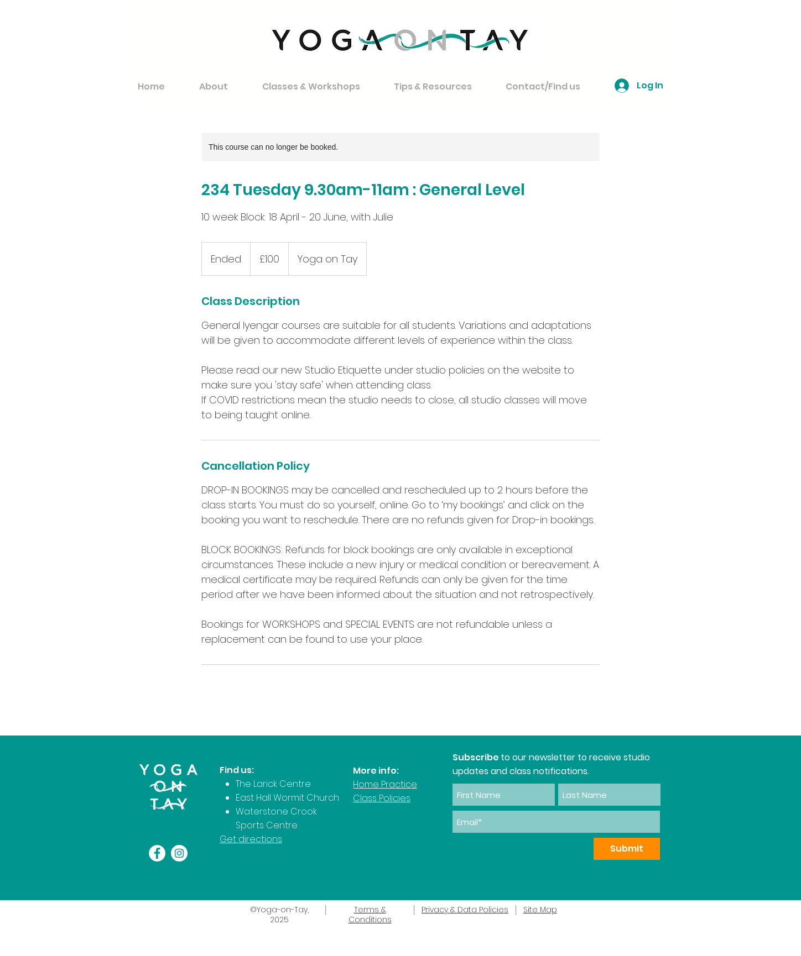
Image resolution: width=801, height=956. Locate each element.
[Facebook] (157, 853)
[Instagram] (179, 853)
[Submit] (627, 849)
